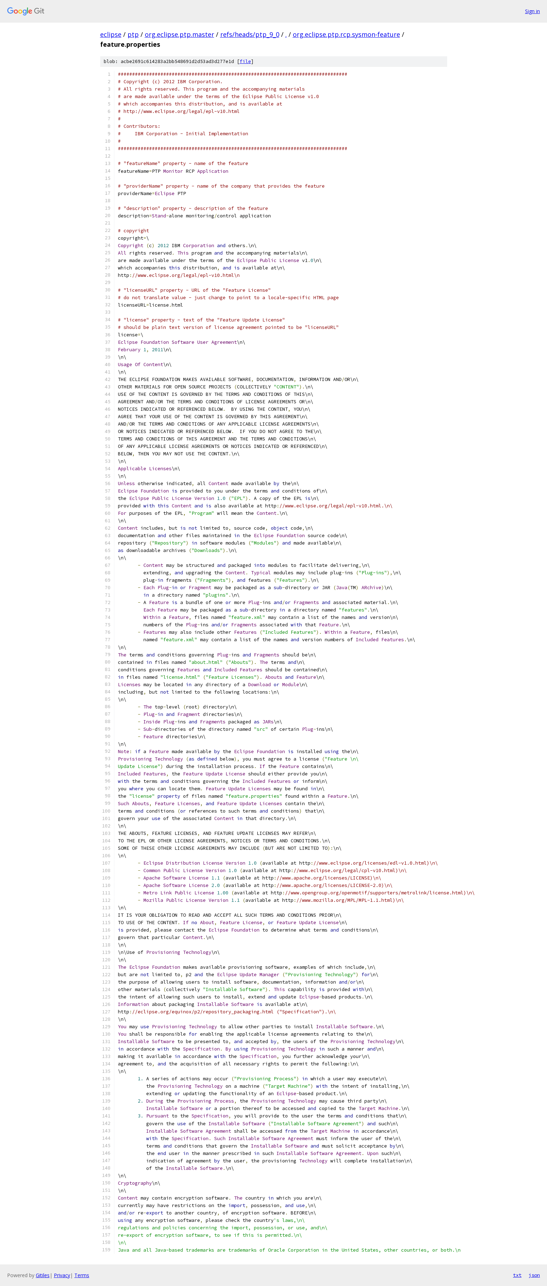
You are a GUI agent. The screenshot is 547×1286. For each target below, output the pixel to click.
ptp (133, 34)
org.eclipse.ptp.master (179, 34)
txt (517, 1275)
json (534, 1275)
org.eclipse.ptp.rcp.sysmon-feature (346, 34)
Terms (81, 1275)
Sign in (532, 11)
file (245, 61)
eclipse (110, 34)
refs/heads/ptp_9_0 (249, 34)
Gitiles (43, 1275)
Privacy (62, 1275)
